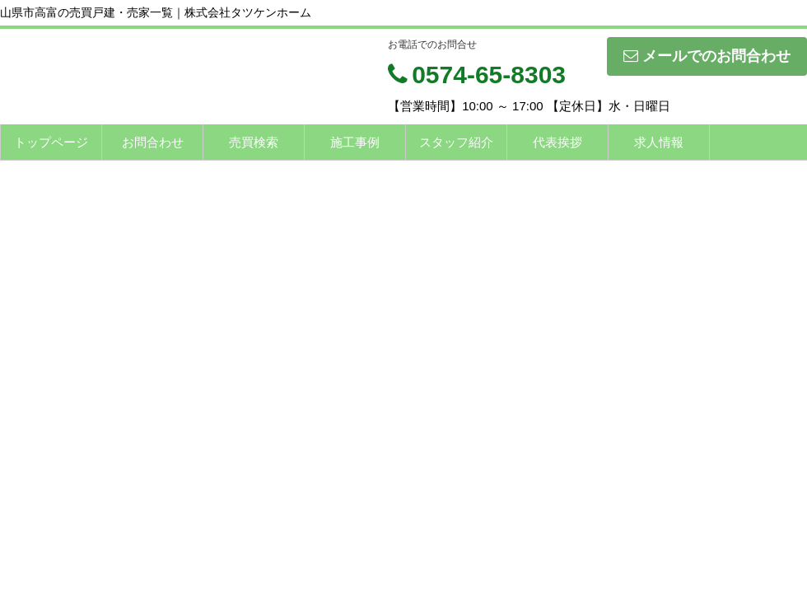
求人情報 (658, 142)
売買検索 (253, 142)
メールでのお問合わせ (707, 56)
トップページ (51, 142)
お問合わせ (153, 142)
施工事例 (355, 142)
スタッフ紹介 (456, 142)
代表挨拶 (557, 142)
